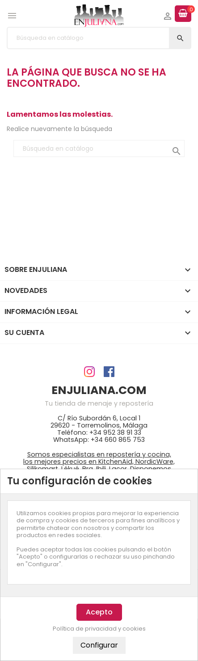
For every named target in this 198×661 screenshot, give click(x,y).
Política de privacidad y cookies (99, 628)
